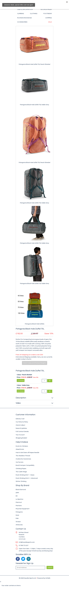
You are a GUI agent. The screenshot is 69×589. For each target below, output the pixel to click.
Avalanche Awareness (23, 459)
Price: (18, 377)
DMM (17, 492)
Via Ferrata (19, 462)
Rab (17, 518)
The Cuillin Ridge (21, 471)
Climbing (20, 13)
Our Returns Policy (22, 422)
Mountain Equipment (22, 508)
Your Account (20, 435)
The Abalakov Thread (23, 455)
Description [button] (21, 398)
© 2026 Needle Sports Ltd (27, 578)
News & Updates (21, 428)
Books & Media (46, 9)
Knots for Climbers (22, 446)
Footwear (47, 13)
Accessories (22, 22)
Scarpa (18, 521)
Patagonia (19, 512)
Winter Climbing (21, 481)
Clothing (33, 13)
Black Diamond (21, 489)
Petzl (17, 515)
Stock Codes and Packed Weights (34, 363)
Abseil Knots (20, 449)
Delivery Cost (20, 418)
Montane (19, 505)
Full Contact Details (22, 431)
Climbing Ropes (21, 468)
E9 (16, 496)
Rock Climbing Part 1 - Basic (25, 475)
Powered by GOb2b (43, 578)
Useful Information (25, 9)
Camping (48, 18)
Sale (50, 22)
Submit (50, 567)
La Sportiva (19, 499)
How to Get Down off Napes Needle (27, 452)
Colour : (19, 374)
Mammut (19, 502)
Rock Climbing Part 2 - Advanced (27, 478)
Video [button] (18, 403)
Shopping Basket (21, 438)
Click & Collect (20, 425)
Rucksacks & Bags (24, 18)
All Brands (19, 524)
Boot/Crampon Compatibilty (25, 465)
